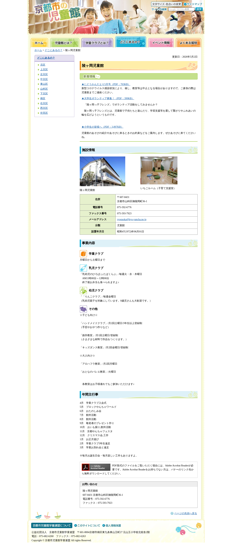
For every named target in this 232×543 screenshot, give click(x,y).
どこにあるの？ (54, 50)
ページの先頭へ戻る (185, 513)
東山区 (44, 84)
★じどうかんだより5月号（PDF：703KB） (106, 84)
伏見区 (44, 113)
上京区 (44, 69)
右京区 (44, 103)
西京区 (44, 108)
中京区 (44, 79)
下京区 (44, 93)
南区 (42, 98)
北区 (42, 64)
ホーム (38, 50)
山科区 (44, 88)
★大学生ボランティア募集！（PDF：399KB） (108, 98)
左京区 (44, 74)
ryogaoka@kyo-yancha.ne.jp (131, 219)
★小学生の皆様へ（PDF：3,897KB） (102, 127)
